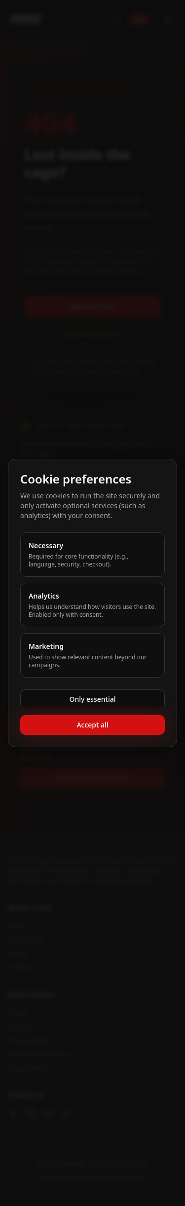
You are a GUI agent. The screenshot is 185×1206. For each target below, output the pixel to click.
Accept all (92, 724)
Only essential (93, 699)
